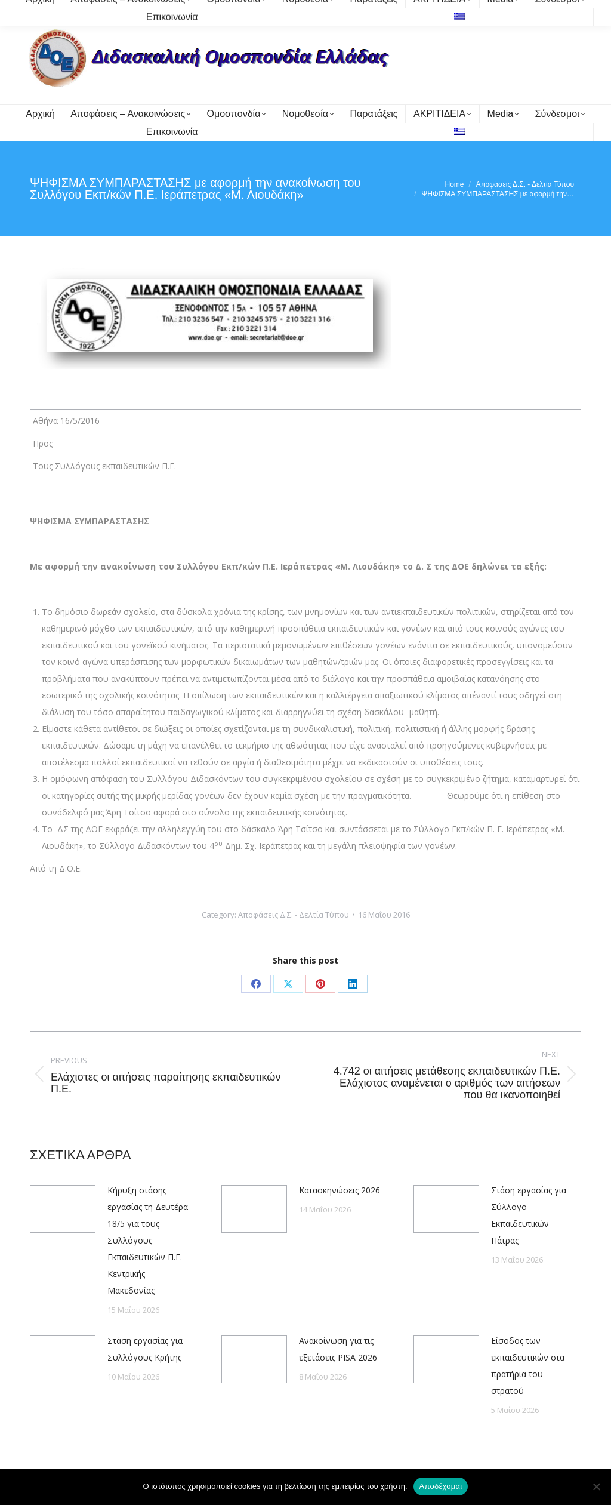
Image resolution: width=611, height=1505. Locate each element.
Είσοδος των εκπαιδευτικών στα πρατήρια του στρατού (527, 1365)
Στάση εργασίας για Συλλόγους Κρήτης (145, 1349)
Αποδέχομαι (440, 1486)
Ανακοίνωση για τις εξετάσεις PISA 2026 (338, 1349)
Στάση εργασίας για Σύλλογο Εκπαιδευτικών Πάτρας (528, 1215)
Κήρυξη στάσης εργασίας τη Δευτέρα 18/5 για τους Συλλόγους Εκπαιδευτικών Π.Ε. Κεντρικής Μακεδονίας (147, 1240)
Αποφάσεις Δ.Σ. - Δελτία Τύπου (293, 914)
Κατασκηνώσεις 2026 (339, 1190)
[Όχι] (596, 1486)
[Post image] (62, 1209)
